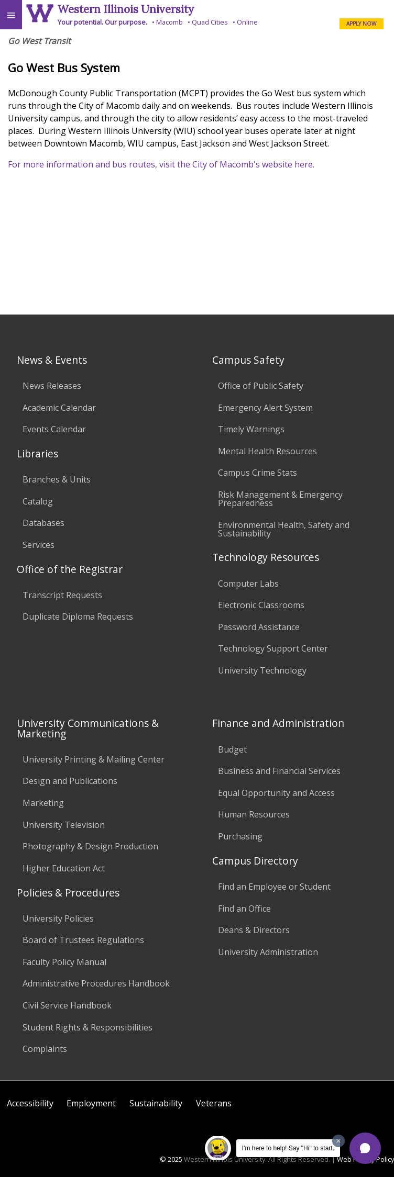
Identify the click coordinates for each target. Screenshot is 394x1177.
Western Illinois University (126, 9)
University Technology (262, 670)
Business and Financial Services (279, 771)
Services (38, 545)
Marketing (43, 803)
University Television (64, 825)
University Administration (268, 952)
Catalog (38, 501)
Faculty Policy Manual (64, 962)
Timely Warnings (251, 429)
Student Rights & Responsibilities (87, 1027)
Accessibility (30, 1103)
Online (247, 22)
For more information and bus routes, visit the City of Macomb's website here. (161, 164)
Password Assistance (259, 627)
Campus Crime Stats (257, 472)
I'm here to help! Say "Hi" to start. (288, 1148)
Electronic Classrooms (261, 605)
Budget (232, 749)
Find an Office (244, 908)
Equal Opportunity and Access (276, 793)
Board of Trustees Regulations (83, 940)
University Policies (58, 918)
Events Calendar (54, 429)
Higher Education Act (64, 868)
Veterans (214, 1103)
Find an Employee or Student (274, 886)
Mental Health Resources (267, 451)
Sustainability (155, 1103)
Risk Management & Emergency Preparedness (280, 499)
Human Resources (254, 814)
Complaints (45, 1049)
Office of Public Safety (260, 385)
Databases (43, 523)
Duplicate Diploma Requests (78, 616)
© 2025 (171, 1159)
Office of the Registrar (70, 569)
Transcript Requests (62, 595)
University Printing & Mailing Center (94, 759)
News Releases (52, 385)
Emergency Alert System (265, 407)
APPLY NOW (361, 23)
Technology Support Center (273, 648)
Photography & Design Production (90, 846)
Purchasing (240, 836)
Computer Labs (248, 583)
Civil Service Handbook (67, 1005)
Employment (91, 1103)
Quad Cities (210, 22)
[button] (365, 1148)
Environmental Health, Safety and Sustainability (283, 529)
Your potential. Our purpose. (102, 22)
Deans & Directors (254, 930)
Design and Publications (70, 781)
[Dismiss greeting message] (338, 1141)
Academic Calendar (59, 407)
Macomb (169, 22)
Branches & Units (57, 479)
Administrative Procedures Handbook (96, 983)
